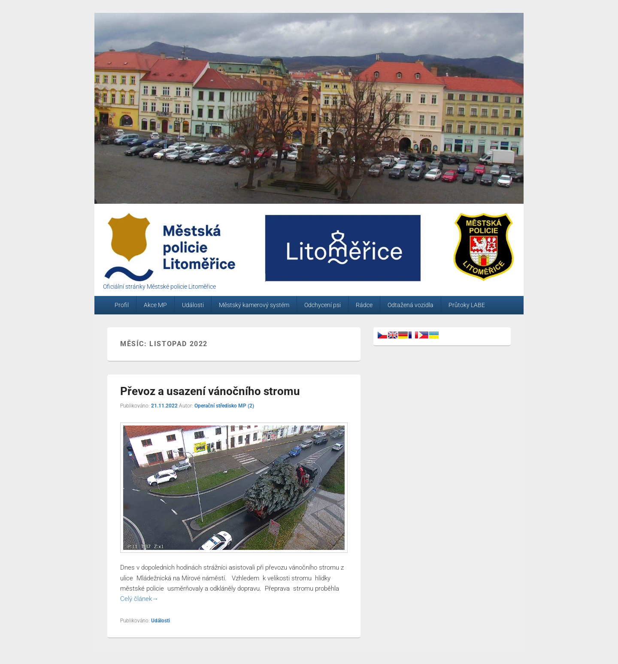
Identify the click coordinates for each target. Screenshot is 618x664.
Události (193, 305)
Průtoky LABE (466, 305)
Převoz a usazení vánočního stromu (210, 391)
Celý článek (139, 599)
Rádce (364, 305)
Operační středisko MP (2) (224, 406)
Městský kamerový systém (254, 305)
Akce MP (155, 305)
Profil (122, 305)
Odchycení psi (322, 305)
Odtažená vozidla (410, 305)
